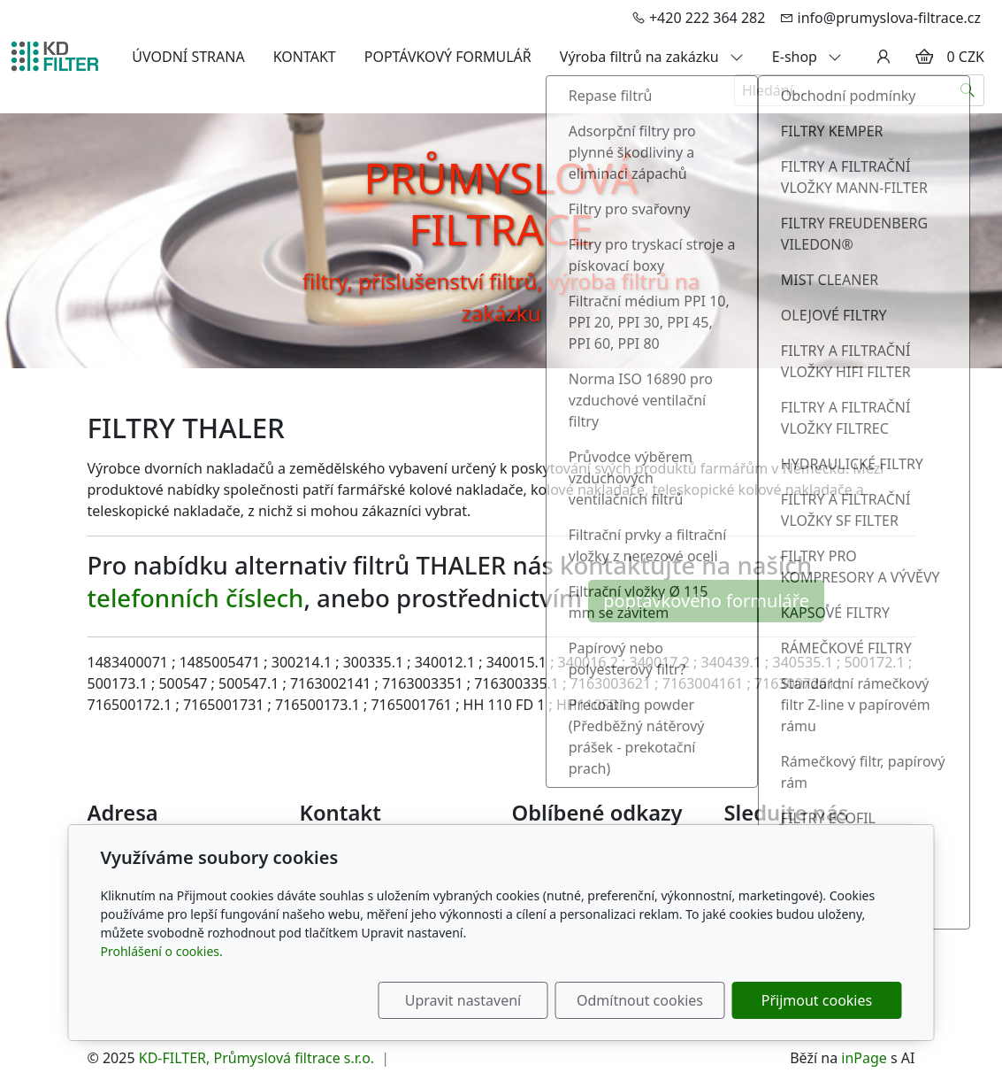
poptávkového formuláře (706, 601)
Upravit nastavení (463, 1000)
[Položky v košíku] (924, 56)
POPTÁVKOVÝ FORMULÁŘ (448, 56)
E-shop (807, 56)
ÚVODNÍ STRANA (188, 56)
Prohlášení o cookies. (162, 951)
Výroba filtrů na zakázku (652, 56)
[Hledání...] (843, 90)
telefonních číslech (196, 598)
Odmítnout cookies (640, 1000)
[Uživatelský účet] (883, 56)
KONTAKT (304, 56)
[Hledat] (968, 90)
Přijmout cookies (816, 1000)
